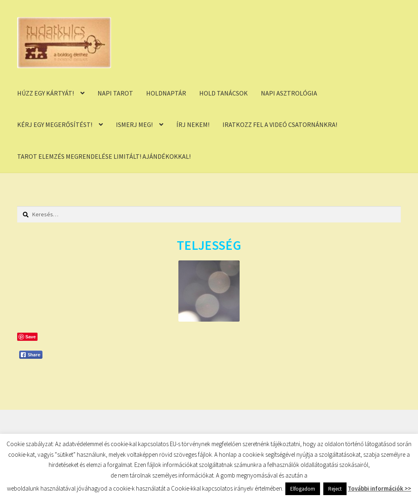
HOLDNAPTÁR (166, 93)
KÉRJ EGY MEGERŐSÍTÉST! (54, 124)
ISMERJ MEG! (134, 124)
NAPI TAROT (115, 93)
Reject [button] (335, 488)
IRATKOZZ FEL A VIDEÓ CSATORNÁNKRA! (279, 124)
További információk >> (379, 488)
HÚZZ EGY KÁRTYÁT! (45, 93)
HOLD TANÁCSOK (223, 93)
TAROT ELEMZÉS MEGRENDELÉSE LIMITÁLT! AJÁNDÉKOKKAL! (104, 156)
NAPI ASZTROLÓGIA (289, 93)
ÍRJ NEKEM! (192, 124)
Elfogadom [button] (302, 488)
